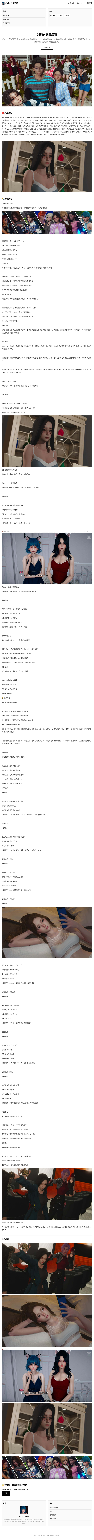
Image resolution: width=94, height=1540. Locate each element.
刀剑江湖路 (53, 1515)
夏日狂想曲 (53, 1519)
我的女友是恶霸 (10, 3)
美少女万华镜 (54, 1508)
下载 (6, 1493)
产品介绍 (71, 3)
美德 (51, 1511)
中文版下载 (89, 3)
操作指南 (79, 3)
